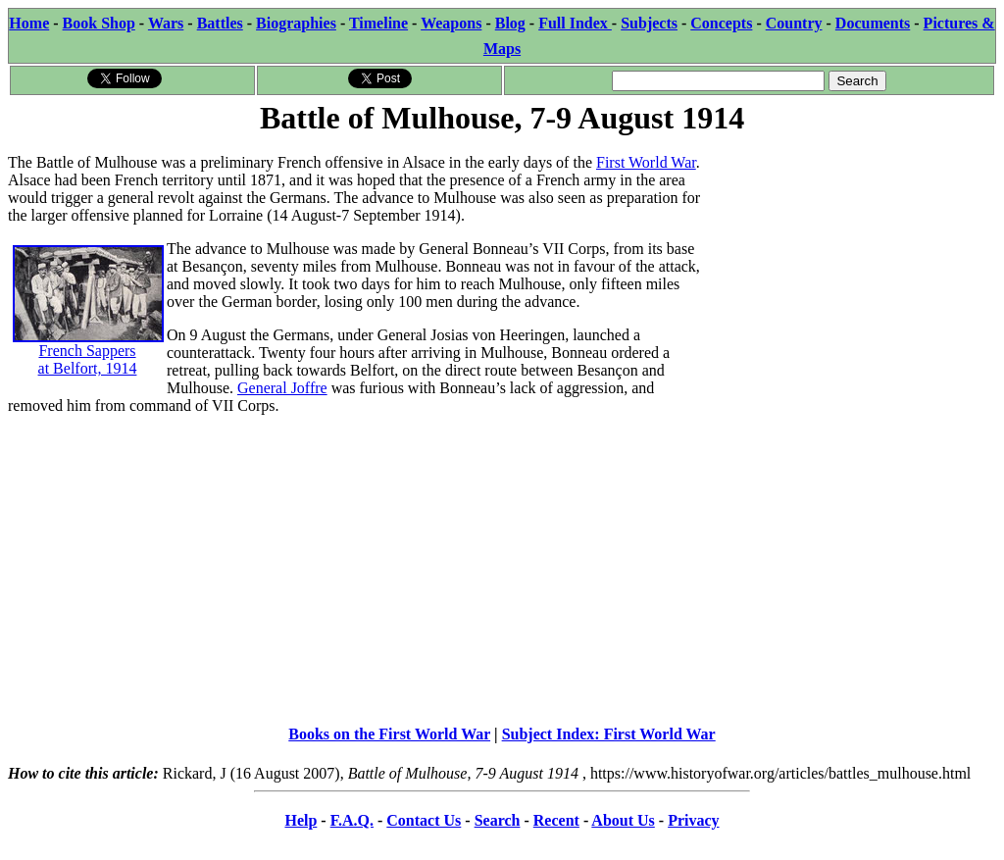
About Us (622, 820)
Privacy (693, 820)
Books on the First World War (389, 734)
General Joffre (282, 387)
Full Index (575, 23)
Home (29, 23)
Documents (872, 23)
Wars (165, 23)
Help (300, 820)
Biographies (296, 23)
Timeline (378, 23)
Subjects (649, 23)
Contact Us (423, 820)
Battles (220, 23)
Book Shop (99, 23)
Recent (556, 820)
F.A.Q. (352, 820)
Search (498, 820)
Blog (510, 23)
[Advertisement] (848, 261)
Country (794, 23)
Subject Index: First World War (609, 734)
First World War (646, 162)
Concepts (721, 23)
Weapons (451, 23)
